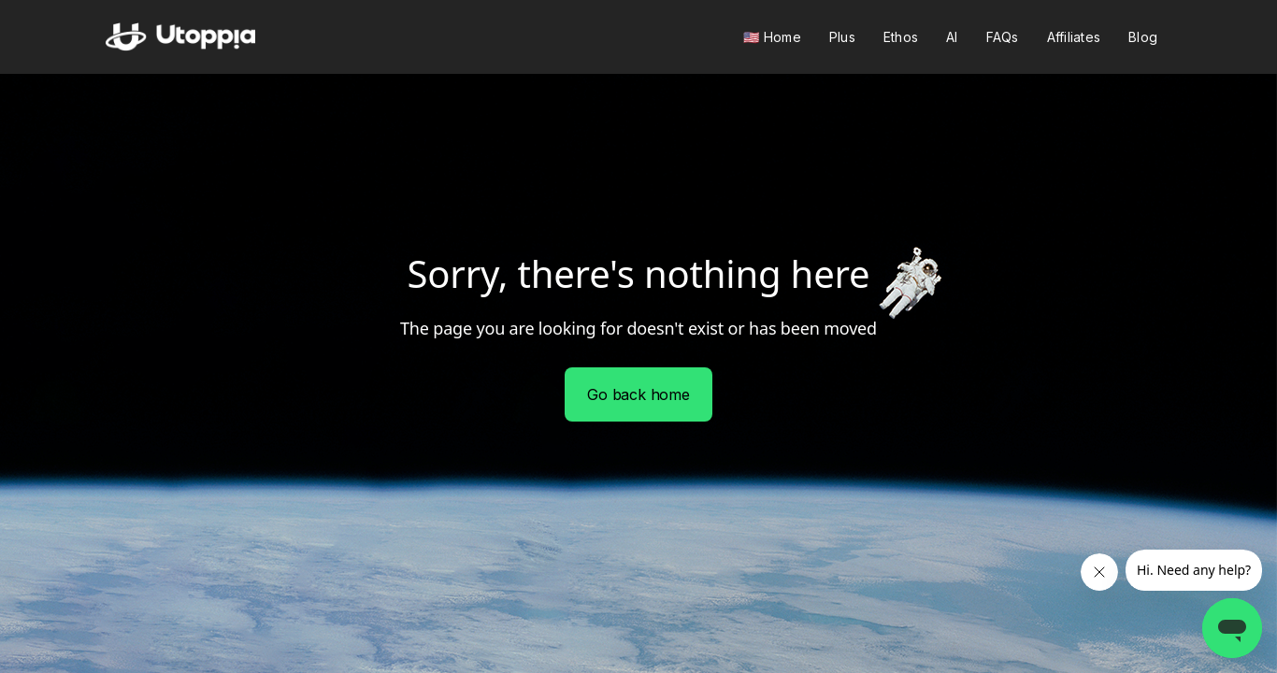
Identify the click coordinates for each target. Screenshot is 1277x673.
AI (952, 37)
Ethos (900, 37)
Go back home (638, 394)
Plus (842, 37)
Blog (1142, 37)
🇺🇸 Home (772, 37)
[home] (180, 36)
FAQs (1002, 37)
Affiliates (1074, 37)
